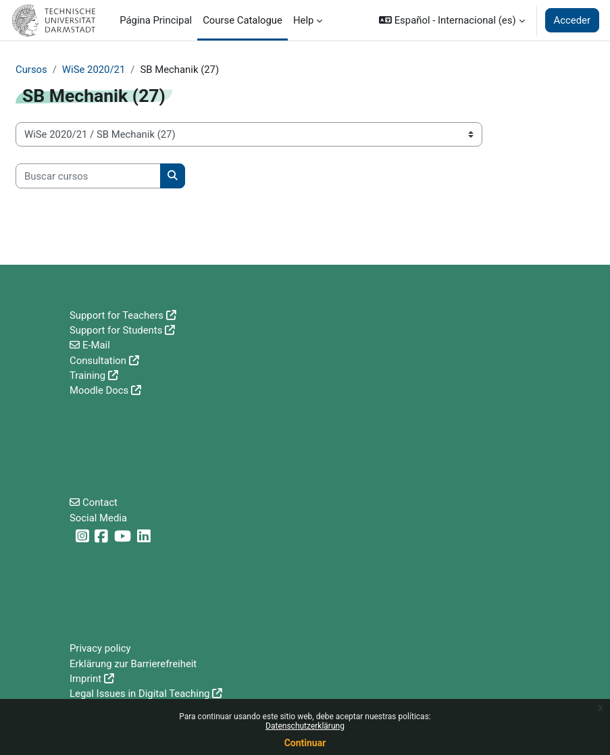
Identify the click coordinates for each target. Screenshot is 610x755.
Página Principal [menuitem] (156, 20)
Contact (100, 502)
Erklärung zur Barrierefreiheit (133, 664)
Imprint (85, 679)
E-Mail (96, 345)
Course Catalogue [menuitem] (242, 20)
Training (87, 375)
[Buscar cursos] (88, 175)
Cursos (31, 69)
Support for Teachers (116, 315)
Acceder (572, 20)
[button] (451, 20)
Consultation (98, 361)
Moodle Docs (99, 390)
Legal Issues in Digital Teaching (139, 693)
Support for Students (116, 330)
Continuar (305, 742)
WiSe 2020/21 (93, 69)
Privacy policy (100, 648)
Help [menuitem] (303, 20)
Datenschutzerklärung (305, 726)
